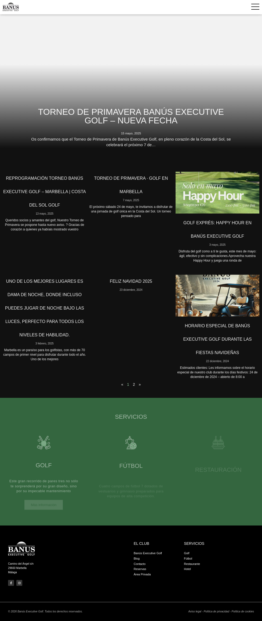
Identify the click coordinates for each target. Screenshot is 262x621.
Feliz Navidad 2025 (131, 281)
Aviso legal (194, 611)
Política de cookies (243, 611)
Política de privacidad (216, 611)
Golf (44, 470)
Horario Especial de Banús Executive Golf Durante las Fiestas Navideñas (217, 339)
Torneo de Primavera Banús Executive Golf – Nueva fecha (131, 116)
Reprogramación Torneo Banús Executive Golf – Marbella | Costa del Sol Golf (44, 191)
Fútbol (131, 470)
